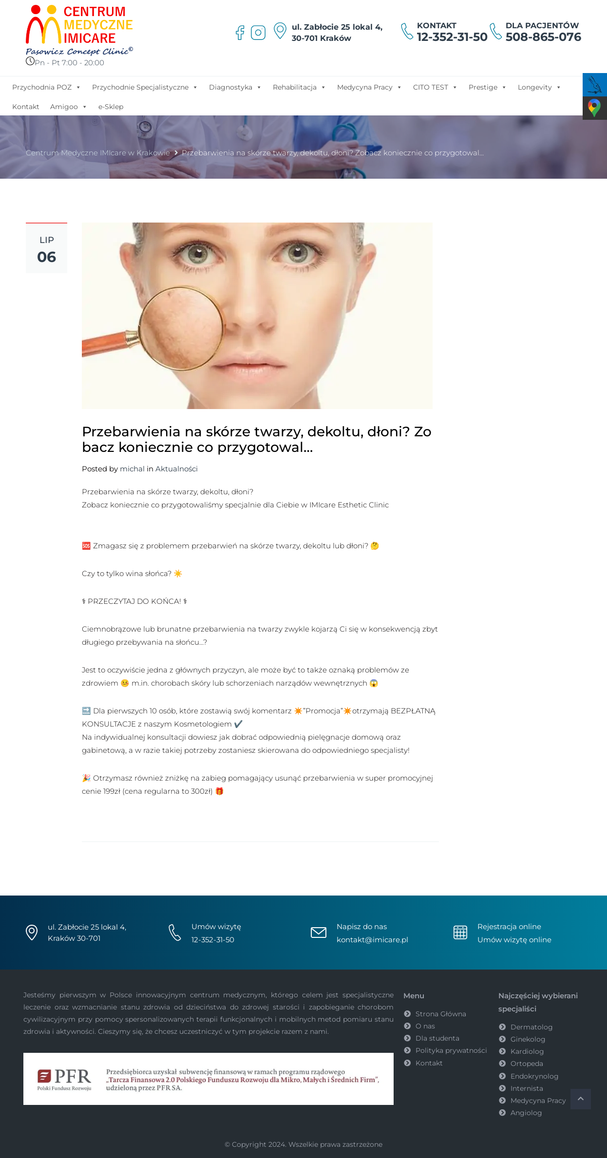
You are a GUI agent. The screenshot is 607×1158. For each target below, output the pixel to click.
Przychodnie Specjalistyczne (145, 86)
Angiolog (526, 1112)
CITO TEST (435, 86)
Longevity (540, 86)
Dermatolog (532, 1027)
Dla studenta (437, 1038)
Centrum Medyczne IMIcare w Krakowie (98, 152)
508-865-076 (543, 37)
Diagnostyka (235, 86)
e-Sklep (110, 106)
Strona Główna (441, 1013)
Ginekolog (528, 1039)
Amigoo (69, 106)
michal (132, 468)
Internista (527, 1088)
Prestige (488, 86)
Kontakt (25, 106)
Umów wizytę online (514, 939)
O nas (425, 1026)
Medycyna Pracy (369, 86)
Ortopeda (527, 1063)
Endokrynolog (535, 1076)
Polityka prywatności (451, 1050)
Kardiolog (527, 1051)
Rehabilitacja (299, 86)
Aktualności (176, 468)
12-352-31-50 (452, 37)
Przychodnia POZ (46, 86)
